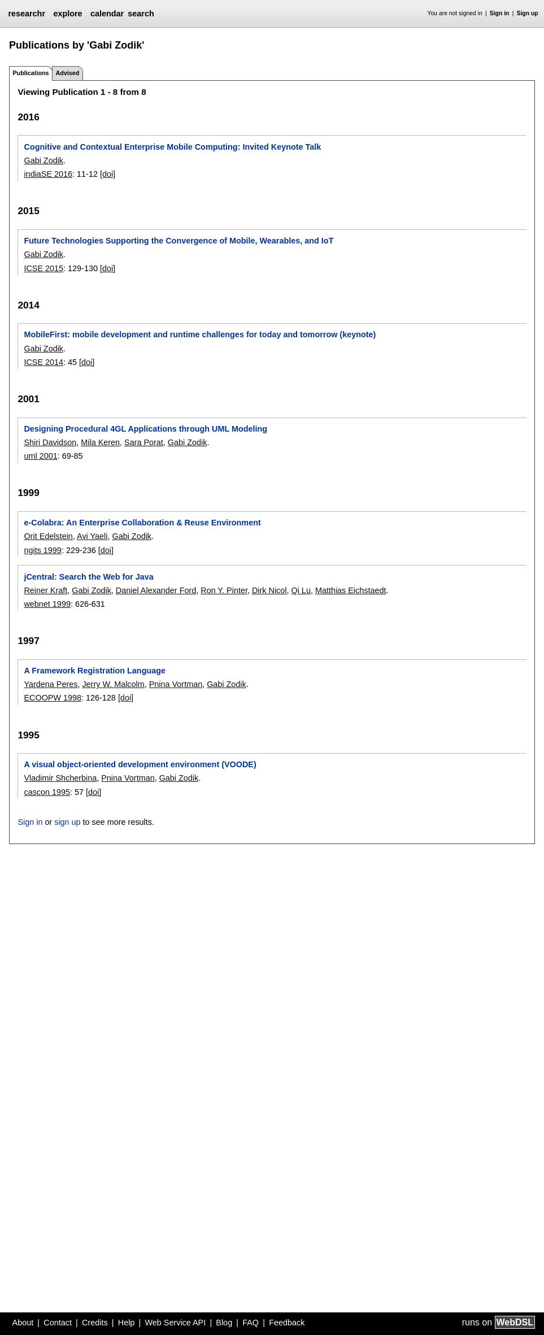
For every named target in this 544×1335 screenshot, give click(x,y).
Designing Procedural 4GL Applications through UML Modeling (145, 428)
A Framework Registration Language (95, 670)
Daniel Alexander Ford (156, 590)
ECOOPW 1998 (52, 697)
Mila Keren (100, 442)
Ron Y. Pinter (224, 590)
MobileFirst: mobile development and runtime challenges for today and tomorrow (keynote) (200, 334)
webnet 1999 (47, 603)
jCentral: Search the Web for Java (88, 576)
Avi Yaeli (92, 536)
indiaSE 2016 (48, 174)
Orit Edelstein (48, 536)
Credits (95, 1322)
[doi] (107, 174)
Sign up (527, 13)
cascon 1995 (47, 792)
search (141, 13)
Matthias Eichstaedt (350, 590)
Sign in (500, 13)
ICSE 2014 (43, 362)
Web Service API (175, 1322)
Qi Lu (300, 590)
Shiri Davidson (50, 442)
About (23, 1322)
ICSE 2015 (43, 268)
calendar (107, 13)
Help (126, 1322)
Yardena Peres (50, 684)
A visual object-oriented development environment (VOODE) (140, 764)
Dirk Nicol (269, 590)
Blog (224, 1322)
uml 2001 (40, 455)
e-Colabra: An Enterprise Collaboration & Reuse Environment (142, 522)
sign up (67, 822)
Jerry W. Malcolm (113, 684)
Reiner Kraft (45, 590)
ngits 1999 (42, 550)
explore (67, 13)
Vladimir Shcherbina (60, 777)
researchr (26, 13)
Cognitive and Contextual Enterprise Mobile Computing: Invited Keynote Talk (172, 146)
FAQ (250, 1322)
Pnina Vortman (175, 684)
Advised (67, 72)
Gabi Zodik (43, 160)
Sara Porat (143, 442)
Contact (57, 1322)
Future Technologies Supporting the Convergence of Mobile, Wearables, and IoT (178, 240)
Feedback (286, 1322)
